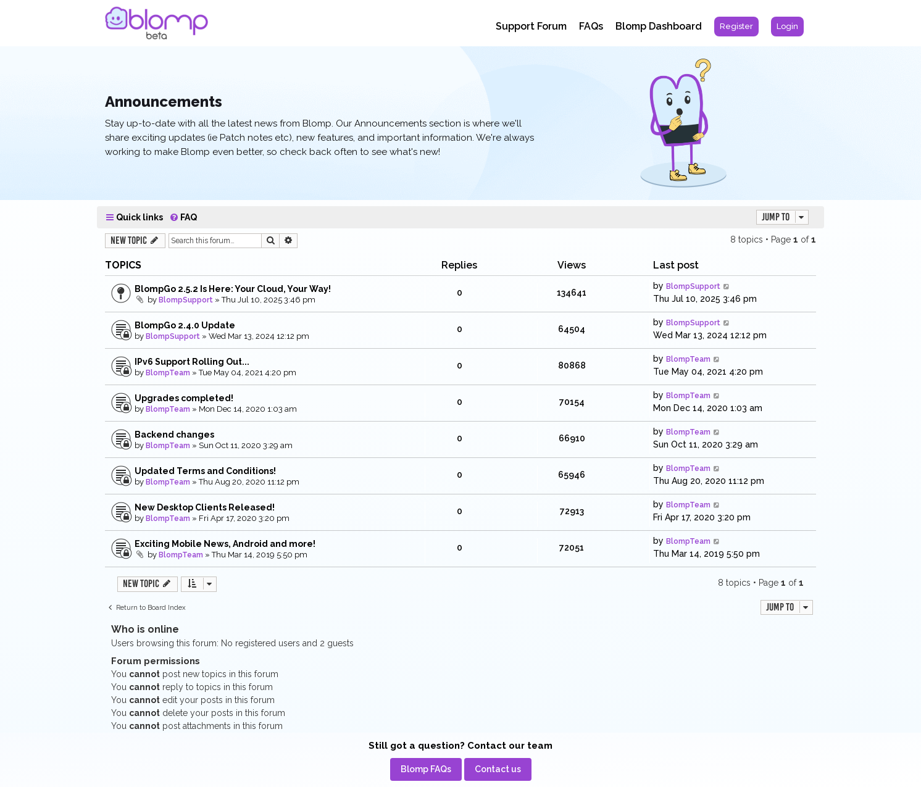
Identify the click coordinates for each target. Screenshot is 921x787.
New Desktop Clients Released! (205, 507)
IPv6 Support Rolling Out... (192, 362)
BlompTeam (168, 373)
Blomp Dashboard (658, 26)
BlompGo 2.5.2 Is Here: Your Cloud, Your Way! (233, 289)
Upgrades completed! (184, 398)
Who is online (145, 629)
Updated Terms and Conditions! (205, 471)
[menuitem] (736, 26)
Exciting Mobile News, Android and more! (225, 544)
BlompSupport (186, 300)
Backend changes (174, 434)
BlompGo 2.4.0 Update (185, 325)
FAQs (591, 26)
